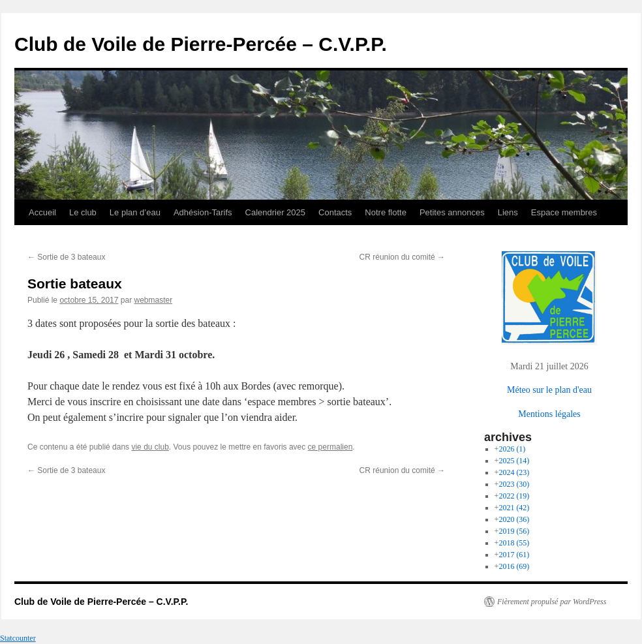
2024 (513, 472)
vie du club (149, 447)
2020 (513, 519)
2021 (513, 507)
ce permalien (330, 447)
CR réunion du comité (402, 257)
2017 (513, 554)
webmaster (153, 300)
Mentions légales (549, 413)
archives (508, 437)
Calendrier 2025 (275, 212)
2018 (513, 542)
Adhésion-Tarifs (203, 212)
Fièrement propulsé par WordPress (551, 601)
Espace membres (564, 212)
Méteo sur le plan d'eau (549, 390)
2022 (513, 495)
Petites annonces (452, 212)
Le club (83, 212)
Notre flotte (385, 212)
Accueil (42, 212)
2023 (513, 484)
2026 (511, 448)
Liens (508, 212)
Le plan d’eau (135, 212)
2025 (513, 460)
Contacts (335, 212)
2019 (513, 531)
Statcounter (18, 638)
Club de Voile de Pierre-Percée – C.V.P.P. (200, 44)
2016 (513, 566)
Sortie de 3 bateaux (66, 257)
